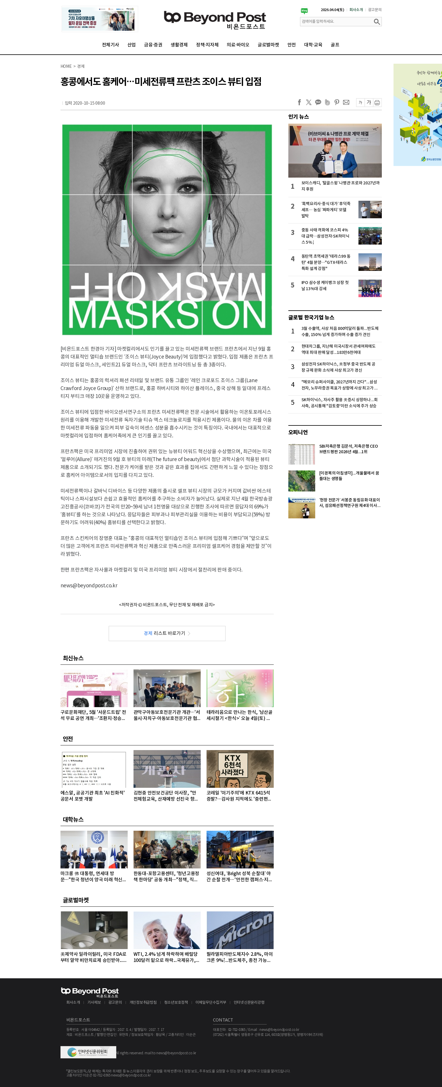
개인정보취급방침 (143, 1003)
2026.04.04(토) (332, 10)
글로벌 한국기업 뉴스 (311, 317)
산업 (131, 45)
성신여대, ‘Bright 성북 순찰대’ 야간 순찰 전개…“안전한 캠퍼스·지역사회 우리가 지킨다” (240, 877)
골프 (335, 45)
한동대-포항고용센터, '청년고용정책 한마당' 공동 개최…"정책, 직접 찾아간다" (167, 877)
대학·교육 (313, 45)
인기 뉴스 (298, 117)
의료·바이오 (238, 45)
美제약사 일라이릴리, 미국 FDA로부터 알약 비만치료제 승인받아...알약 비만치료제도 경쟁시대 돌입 (93, 958)
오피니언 (298, 432)
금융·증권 (153, 45)
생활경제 (179, 45)
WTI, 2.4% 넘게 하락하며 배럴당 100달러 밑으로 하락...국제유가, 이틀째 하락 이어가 (166, 958)
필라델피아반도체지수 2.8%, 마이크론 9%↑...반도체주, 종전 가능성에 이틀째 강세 (240, 958)
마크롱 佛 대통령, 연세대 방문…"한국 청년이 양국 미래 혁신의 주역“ (93, 877)
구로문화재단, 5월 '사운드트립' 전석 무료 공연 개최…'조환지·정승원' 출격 (93, 716)
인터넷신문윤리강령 (249, 1003)
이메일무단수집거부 (210, 1003)
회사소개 (356, 10)
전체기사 (110, 45)
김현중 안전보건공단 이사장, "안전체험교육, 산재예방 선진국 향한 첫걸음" (166, 796)
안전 (291, 45)
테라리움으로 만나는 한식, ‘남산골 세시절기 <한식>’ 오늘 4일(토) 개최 (240, 716)
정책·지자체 (207, 45)
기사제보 (94, 1003)
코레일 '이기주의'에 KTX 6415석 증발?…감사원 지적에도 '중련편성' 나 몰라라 (240, 796)
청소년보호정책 (176, 1003)
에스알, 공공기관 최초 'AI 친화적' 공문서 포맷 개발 (92, 796)
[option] (100, 19)
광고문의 (375, 10)
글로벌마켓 (268, 45)
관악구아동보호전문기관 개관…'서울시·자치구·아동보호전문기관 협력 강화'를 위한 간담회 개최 (167, 716)
